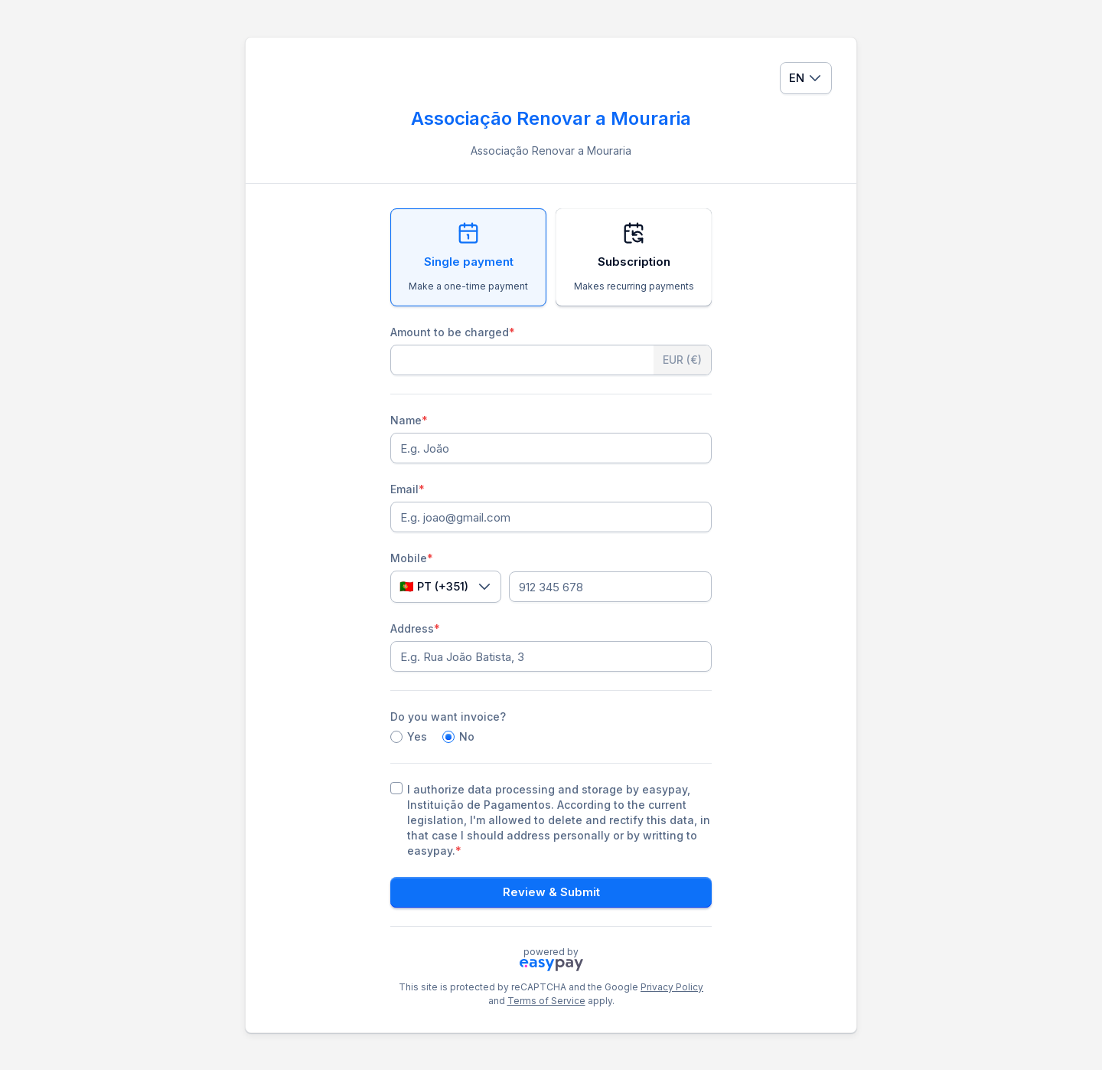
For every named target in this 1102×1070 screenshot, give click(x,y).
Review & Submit (551, 892)
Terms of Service (546, 1000)
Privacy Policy (672, 987)
